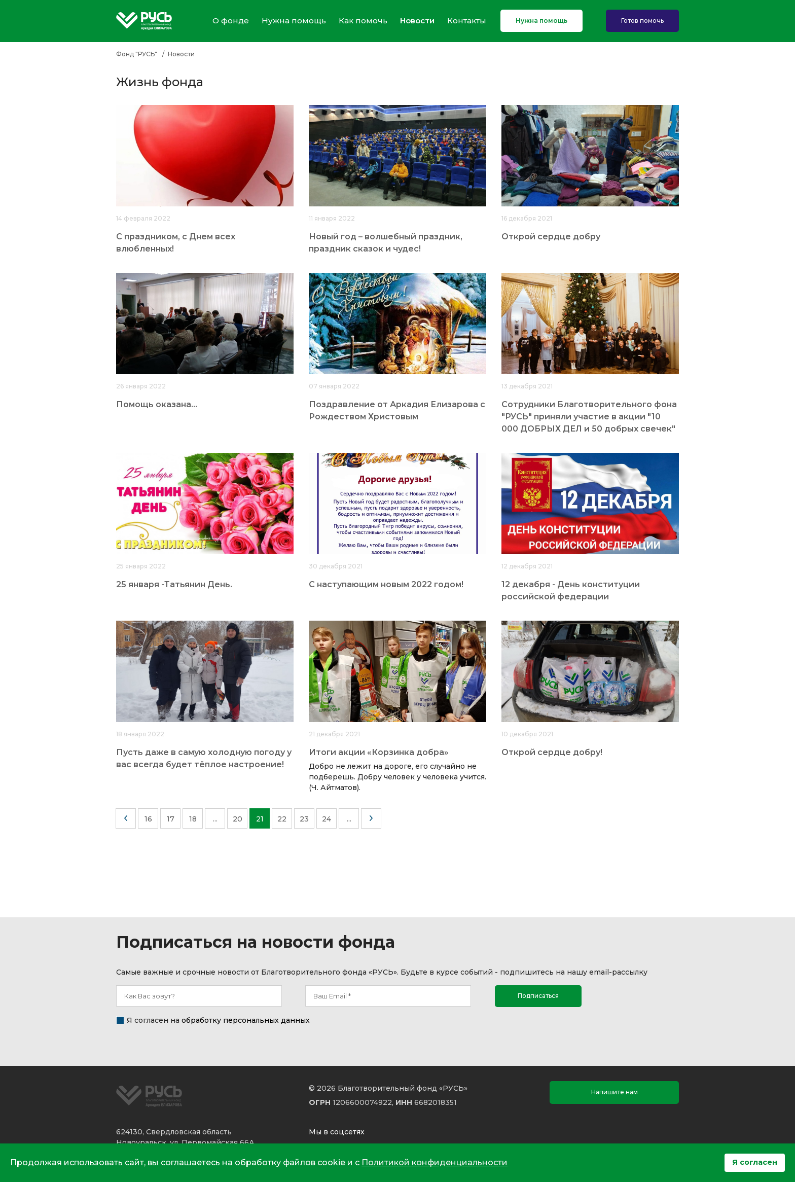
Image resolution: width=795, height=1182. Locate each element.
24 (326, 818)
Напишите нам (614, 1092)
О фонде (230, 20)
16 (148, 818)
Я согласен (754, 1162)
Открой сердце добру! (551, 752)
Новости (417, 20)
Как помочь (363, 20)
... (215, 818)
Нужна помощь (294, 20)
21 (260, 818)
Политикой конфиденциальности (435, 1162)
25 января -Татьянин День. (174, 584)
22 (281, 818)
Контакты (466, 20)
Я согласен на (218, 1020)
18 (193, 818)
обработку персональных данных (246, 1020)
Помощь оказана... (156, 404)
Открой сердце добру (550, 236)
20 (237, 818)
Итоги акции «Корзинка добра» (379, 752)
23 (304, 818)
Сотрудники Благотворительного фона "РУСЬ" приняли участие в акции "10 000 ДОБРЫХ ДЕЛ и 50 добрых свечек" (589, 417)
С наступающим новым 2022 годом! (386, 584)
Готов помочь (642, 20)
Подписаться (538, 995)
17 (170, 818)
